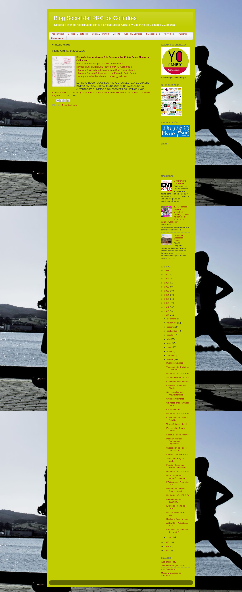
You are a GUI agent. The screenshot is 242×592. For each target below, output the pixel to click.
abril (169, 351)
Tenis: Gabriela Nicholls (177, 424)
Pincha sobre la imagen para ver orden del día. (100, 63)
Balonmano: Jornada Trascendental (176, 490)
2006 (167, 550)
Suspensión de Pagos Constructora (176, 449)
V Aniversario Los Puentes (180, 182)
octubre (170, 327)
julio (169, 339)
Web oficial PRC (168, 562)
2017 (167, 283)
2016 (167, 287)
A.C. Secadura (168, 569)
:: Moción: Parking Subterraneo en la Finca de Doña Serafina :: (108, 73)
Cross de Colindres (175, 399)
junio (169, 343)
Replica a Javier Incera (177, 519)
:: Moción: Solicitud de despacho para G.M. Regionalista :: (105, 70)
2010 (167, 311)
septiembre (172, 331)
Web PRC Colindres (133, 34)
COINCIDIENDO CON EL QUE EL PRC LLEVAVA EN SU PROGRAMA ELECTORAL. (95, 92)
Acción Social (58, 34)
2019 (167, 274)
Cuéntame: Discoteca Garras (179, 237)
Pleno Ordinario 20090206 (173, 500)
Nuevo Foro (169, 34)
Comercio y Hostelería (78, 34)
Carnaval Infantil (174, 409)
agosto (170, 335)
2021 (167, 270)
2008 (167, 542)
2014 (167, 295)
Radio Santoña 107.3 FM (178, 373)
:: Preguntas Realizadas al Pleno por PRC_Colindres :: (104, 67)
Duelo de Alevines (174, 363)
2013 (167, 299)
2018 (167, 278)
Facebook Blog (153, 34)
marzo (170, 355)
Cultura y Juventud (100, 34)
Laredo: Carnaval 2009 (177, 454)
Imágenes (182, 34)
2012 (167, 303)
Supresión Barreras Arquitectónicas (175, 393)
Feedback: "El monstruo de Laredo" (177, 530)
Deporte (116, 34)
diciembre (171, 319)
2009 (167, 315)
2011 (167, 307)
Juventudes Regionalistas (173, 565)
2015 (167, 291)
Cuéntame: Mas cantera (177, 382)
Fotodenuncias (57, 38)
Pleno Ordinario (69, 105)
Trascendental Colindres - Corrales (177, 368)
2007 (167, 546)
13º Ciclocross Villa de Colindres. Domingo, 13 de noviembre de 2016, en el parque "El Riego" (175, 214)
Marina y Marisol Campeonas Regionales (174, 441)
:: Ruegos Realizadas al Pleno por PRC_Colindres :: (102, 76)
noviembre (172, 323)
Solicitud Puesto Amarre (177, 435)
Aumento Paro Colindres (177, 377)
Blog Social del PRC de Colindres (95, 18)
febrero (170, 359)
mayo (170, 347)
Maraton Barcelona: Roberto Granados (176, 466)
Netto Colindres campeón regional (175, 476)
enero (170, 537)
